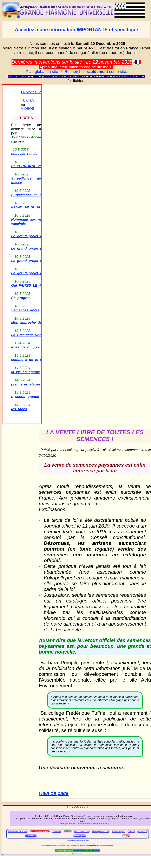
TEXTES (27, 100)
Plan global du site (42, 71)
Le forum (67, 831)
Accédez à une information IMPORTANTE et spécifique (76, 29)
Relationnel (142, 831)
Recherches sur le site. (17, 831)
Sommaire (56, 831)
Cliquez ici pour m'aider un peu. (76, 848)
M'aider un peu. (118, 831)
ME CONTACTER (81, 831)
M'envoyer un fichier (100, 831)
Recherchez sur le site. (96, 71)
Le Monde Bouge (34, 92)
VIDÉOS (27, 109)
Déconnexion (31, 836)
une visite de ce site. (87, 850)
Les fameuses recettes (40, 831)
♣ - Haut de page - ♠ (77, 807)
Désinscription (80, 836)
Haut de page (53, 793)
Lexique (131, 831)
